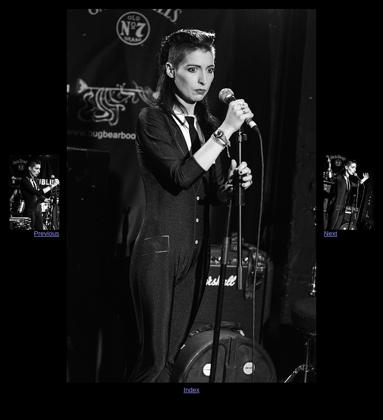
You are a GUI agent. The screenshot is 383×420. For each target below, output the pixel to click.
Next (330, 233)
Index (191, 390)
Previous (46, 233)
